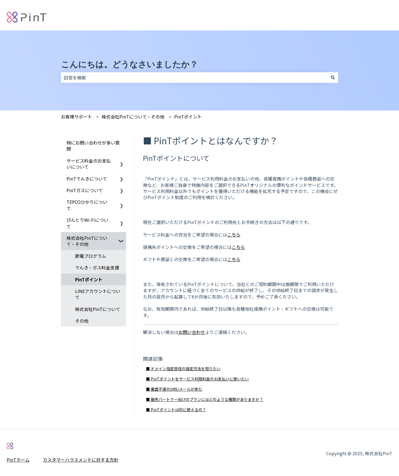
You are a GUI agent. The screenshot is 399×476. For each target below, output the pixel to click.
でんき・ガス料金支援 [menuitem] (97, 267)
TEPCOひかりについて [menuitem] (86, 205)
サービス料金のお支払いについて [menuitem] (88, 163)
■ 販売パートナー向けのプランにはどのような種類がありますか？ (204, 399)
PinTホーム (18, 459)
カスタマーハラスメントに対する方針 (80, 459)
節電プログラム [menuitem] (90, 256)
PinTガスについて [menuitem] (84, 190)
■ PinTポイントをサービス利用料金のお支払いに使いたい (197, 379)
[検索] (333, 77)
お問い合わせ (191, 332)
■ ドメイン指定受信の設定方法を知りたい (183, 368)
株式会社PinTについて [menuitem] (97, 309)
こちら (234, 234)
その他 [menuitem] (81, 320)
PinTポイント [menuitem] (89, 279)
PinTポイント (188, 116)
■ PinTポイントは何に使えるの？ (176, 409)
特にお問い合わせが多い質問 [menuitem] (93, 145)
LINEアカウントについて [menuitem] (97, 294)
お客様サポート (76, 116)
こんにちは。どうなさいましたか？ (129, 64)
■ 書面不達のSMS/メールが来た (174, 389)
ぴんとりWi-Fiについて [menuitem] (87, 223)
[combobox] (194, 77)
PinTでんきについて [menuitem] (86, 178)
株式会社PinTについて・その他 (133, 116)
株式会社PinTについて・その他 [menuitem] (86, 241)
